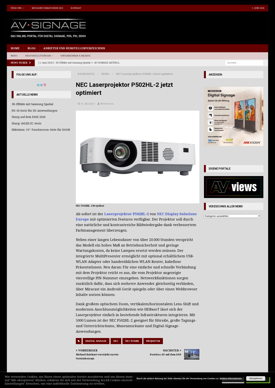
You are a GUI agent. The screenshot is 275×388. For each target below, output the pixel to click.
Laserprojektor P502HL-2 (126, 214)
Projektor (153, 341)
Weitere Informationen (231, 378)
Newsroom (106, 103)
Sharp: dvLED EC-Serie (26, 123)
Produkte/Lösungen (38, 56)
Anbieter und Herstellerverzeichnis (74, 48)
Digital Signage (96, 341)
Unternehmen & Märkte (76, 56)
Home (15, 48)
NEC (115, 341)
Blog (32, 48)
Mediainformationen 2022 (47, 8)
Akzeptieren (255, 378)
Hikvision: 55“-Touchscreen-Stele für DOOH (41, 129)
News (14, 56)
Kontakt (76, 8)
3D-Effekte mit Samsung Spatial (32, 104)
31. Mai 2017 (88, 103)
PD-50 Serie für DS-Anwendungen (34, 110)
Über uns (16, 8)
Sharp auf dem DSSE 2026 (28, 116)
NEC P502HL (132, 341)
